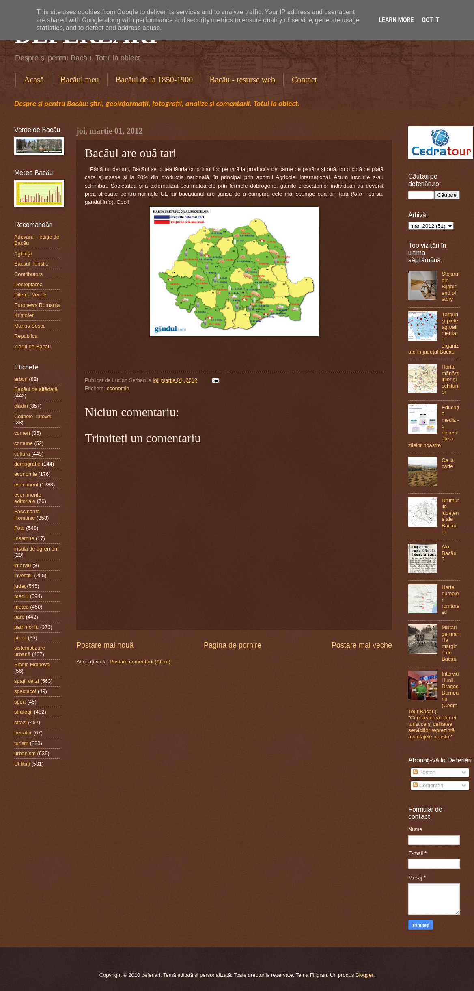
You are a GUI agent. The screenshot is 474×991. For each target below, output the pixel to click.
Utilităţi (22, 764)
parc (19, 617)
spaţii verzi (26, 681)
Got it (430, 20)
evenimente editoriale (27, 498)
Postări (424, 772)
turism (21, 743)
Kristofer (24, 315)
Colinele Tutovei (33, 416)
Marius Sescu (30, 326)
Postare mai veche (362, 645)
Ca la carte (448, 463)
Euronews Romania (37, 305)
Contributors (28, 274)
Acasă (34, 79)
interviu (22, 565)
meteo (21, 607)
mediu (21, 596)
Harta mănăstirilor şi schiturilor (450, 379)
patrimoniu (26, 627)
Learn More (396, 20)
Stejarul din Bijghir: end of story (450, 286)
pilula (20, 638)
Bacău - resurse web (242, 79)
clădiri (21, 406)
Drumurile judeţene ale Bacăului (450, 516)
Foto (19, 528)
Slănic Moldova (32, 664)
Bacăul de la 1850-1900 (154, 79)
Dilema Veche (30, 294)
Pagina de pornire (232, 645)
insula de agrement (36, 549)
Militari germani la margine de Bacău (450, 643)
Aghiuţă (23, 253)
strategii (23, 712)
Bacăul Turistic (31, 264)
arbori (21, 379)
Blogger (364, 975)
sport (20, 702)
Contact (304, 79)
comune (23, 443)
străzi (20, 722)
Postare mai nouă (105, 645)
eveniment (26, 484)
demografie (27, 464)
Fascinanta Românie (27, 514)
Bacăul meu (79, 79)
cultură (22, 454)
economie (118, 388)
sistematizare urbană (29, 651)
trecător (23, 733)
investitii (23, 575)
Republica (25, 336)
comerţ (22, 433)
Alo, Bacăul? (449, 553)
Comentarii (428, 785)
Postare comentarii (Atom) (140, 662)
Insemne (24, 538)
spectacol (25, 691)
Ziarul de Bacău (32, 346)
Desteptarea (28, 284)
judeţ (20, 586)
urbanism (25, 753)
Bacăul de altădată (36, 389)
